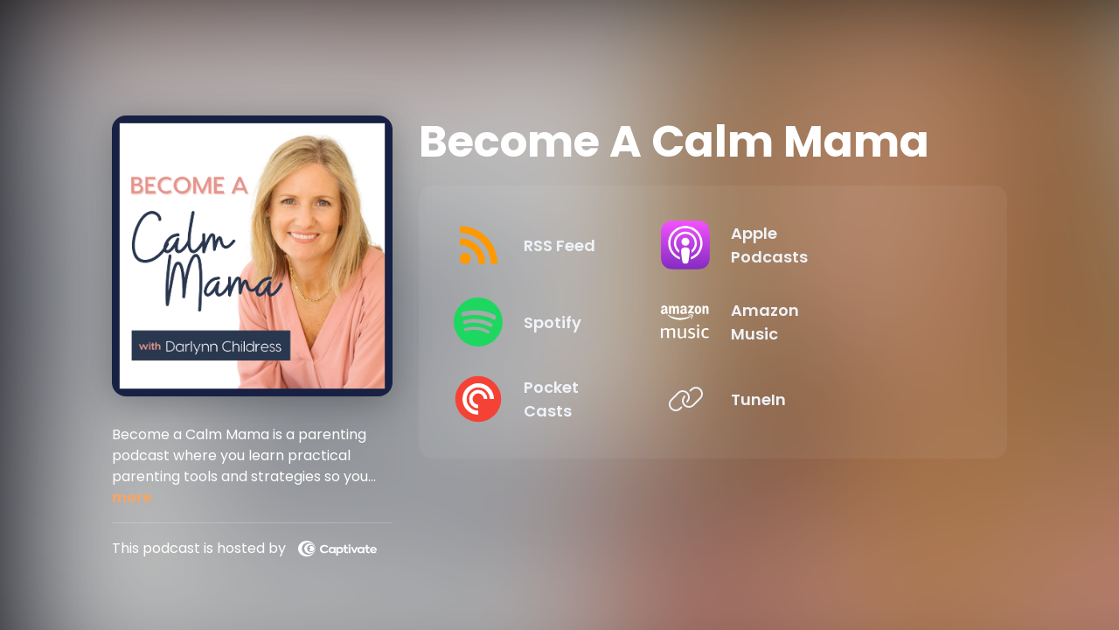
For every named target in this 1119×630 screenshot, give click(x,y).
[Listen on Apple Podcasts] (839, 245)
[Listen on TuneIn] (839, 399)
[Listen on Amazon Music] (839, 322)
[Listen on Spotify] (573, 322)
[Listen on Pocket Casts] (573, 399)
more (131, 497)
